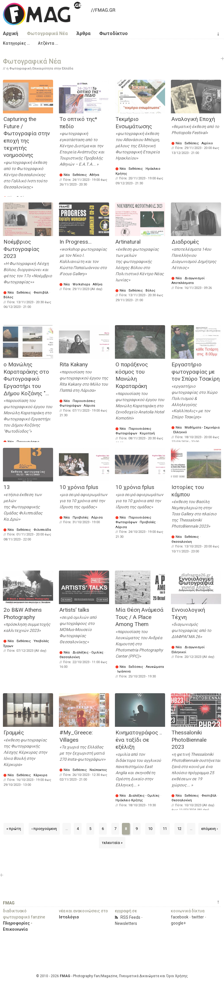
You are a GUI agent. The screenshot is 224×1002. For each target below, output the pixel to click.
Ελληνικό (180, 432)
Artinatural (128, 241)
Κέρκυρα (40, 775)
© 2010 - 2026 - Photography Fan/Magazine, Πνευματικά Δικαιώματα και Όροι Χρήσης (112, 976)
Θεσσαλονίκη (182, 542)
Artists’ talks (74, 609)
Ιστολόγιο (69, 917)
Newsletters (126, 923)
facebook (179, 917)
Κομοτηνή (147, 433)
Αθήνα (94, 175)
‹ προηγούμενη (44, 828)
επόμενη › (209, 828)
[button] (16, 43)
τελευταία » (112, 842)
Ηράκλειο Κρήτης (129, 800)
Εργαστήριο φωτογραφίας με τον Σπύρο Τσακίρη (196, 371)
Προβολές (81, 517)
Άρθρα (83, 33)
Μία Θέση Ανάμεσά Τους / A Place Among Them (139, 616)
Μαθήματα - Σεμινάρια (202, 427)
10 (150, 828)
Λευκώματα (155, 667)
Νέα (67, 175)
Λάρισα (89, 406)
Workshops (81, 284)
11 (165, 828)
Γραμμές (14, 732)
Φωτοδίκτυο (113, 33)
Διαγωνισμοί (195, 278)
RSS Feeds (130, 917)
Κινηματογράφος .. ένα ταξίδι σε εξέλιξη (139, 739)
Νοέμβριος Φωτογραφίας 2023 (21, 248)
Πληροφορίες (16, 923)
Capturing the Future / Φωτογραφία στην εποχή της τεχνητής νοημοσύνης (27, 137)
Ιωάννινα (124, 671)
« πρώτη (13, 828)
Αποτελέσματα (183, 283)
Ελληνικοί (179, 652)
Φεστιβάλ (41, 292)
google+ (178, 923)
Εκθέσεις (80, 175)
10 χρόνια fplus (79, 487)
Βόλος (8, 297)
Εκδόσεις (136, 667)
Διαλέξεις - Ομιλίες (88, 652)
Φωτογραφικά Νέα (47, 33)
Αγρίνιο (207, 143)
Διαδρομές (185, 241)
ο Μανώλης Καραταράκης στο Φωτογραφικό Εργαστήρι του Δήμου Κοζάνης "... (26, 379)
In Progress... (76, 241)
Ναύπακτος (98, 770)
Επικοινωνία (15, 929)
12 (179, 828)
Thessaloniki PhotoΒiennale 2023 (189, 739)
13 (7, 487)
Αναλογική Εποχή (193, 119)
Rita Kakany (74, 364)
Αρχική (10, 33)
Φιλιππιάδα (42, 530)
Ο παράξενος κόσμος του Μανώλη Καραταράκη (132, 375)
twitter (198, 917)
